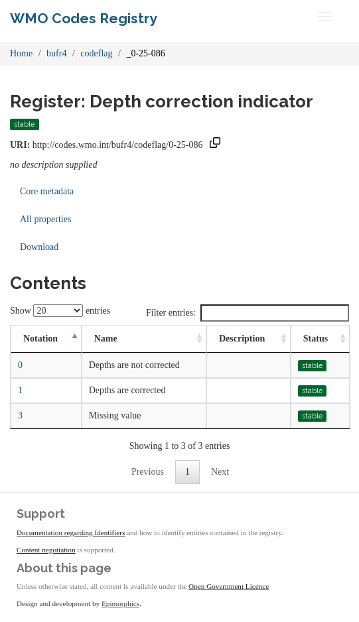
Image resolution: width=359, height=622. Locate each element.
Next (220, 472)
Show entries (60, 310)
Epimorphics (120, 603)
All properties (45, 219)
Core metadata (47, 191)
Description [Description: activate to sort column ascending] (242, 338)
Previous (147, 472)
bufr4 (56, 53)
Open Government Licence (228, 586)
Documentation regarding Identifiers (71, 532)
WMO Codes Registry (83, 18)
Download (39, 247)
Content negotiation (46, 550)
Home (21, 53)
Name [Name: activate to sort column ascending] (105, 338)
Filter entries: (247, 313)
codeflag (96, 53)
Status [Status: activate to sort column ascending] (315, 338)
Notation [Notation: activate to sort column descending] (40, 338)
